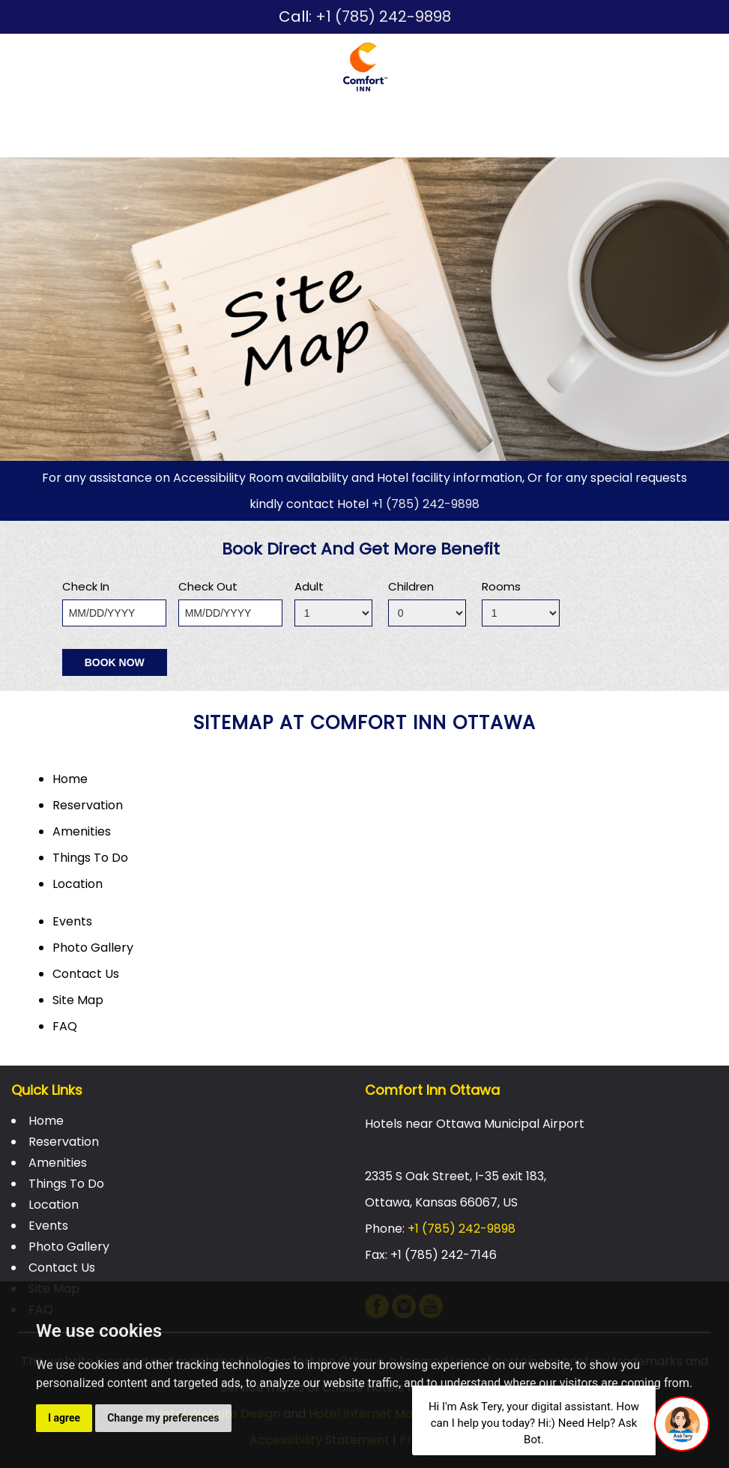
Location (420, 118)
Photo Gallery (599, 118)
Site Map (77, 1000)
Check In (85, 586)
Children (411, 586)
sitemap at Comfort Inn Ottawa (364, 723)
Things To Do (319, 118)
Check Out (208, 586)
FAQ (64, 1026)
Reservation (115, 118)
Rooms (501, 586)
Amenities (216, 118)
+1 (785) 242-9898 (383, 16)
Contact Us (51, 144)
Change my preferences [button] (163, 1418)
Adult (309, 586)
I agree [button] (64, 1418)
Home (29, 118)
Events (499, 118)
